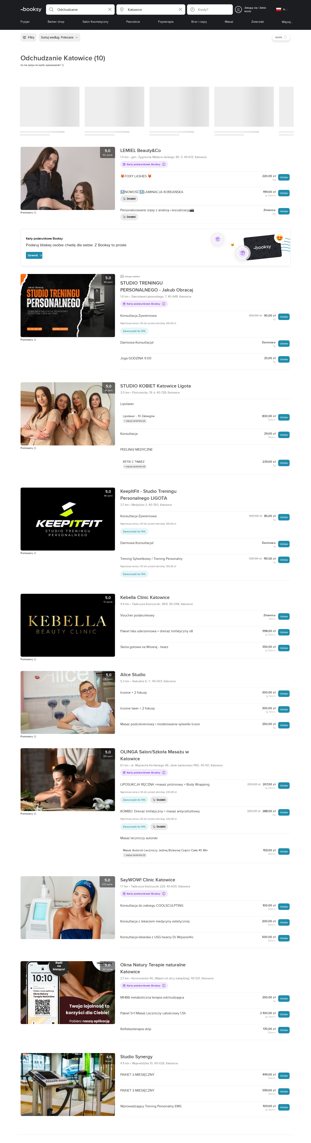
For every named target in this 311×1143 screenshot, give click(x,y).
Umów (284, 177)
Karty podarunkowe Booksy (141, 164)
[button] (80, 9)
